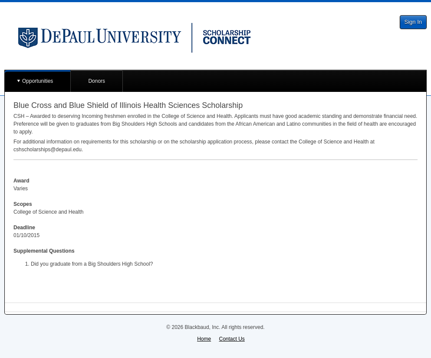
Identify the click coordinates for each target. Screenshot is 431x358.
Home (204, 339)
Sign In (413, 22)
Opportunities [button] (37, 81)
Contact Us (232, 339)
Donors (96, 81)
